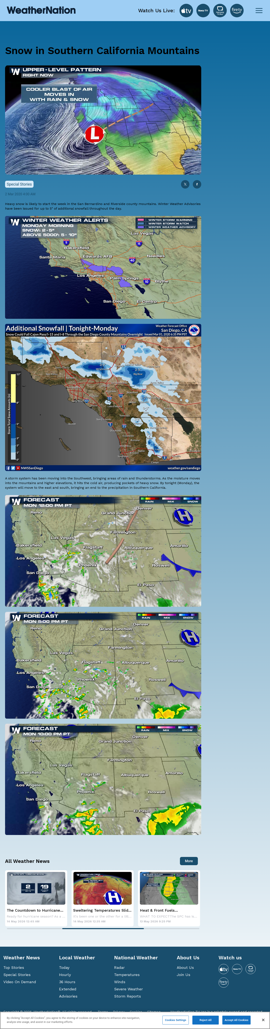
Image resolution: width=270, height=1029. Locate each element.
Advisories (68, 996)
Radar (119, 967)
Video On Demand (19, 982)
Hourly (65, 974)
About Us (185, 967)
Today (64, 967)
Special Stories (17, 974)
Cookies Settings (175, 1020)
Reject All (206, 1020)
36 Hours (67, 982)
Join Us (183, 974)
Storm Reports (127, 996)
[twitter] (185, 185)
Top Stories (13, 967)
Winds (119, 982)
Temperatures (127, 974)
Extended (67, 989)
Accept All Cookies (236, 1020)
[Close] (263, 1020)
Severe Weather (128, 989)
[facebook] (197, 185)
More (189, 861)
